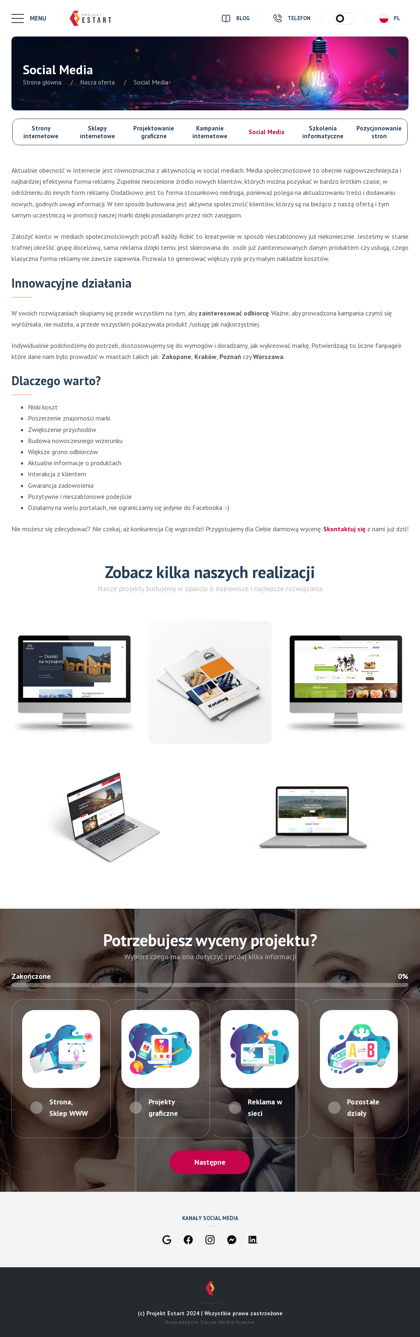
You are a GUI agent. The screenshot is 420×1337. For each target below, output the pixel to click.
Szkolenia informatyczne (322, 132)
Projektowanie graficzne (153, 132)
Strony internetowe (40, 132)
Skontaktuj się (344, 529)
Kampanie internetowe (209, 132)
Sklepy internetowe (97, 132)
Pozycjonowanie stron (379, 132)
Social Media (266, 132)
